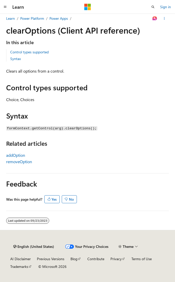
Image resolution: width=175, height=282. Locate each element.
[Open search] (153, 7)
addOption (15, 155)
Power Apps (58, 18)
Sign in (165, 6)
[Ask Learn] (155, 18)
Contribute (95, 258)
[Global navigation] (5, 7)
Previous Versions (50, 258)
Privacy (116, 258)
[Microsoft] (87, 7)
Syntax (15, 58)
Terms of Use (141, 258)
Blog (73, 258)
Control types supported (29, 52)
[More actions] (164, 18)
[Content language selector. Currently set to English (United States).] (33, 246)
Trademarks (19, 266)
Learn (10, 18)
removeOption (19, 161)
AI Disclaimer (20, 258)
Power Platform (32, 18)
